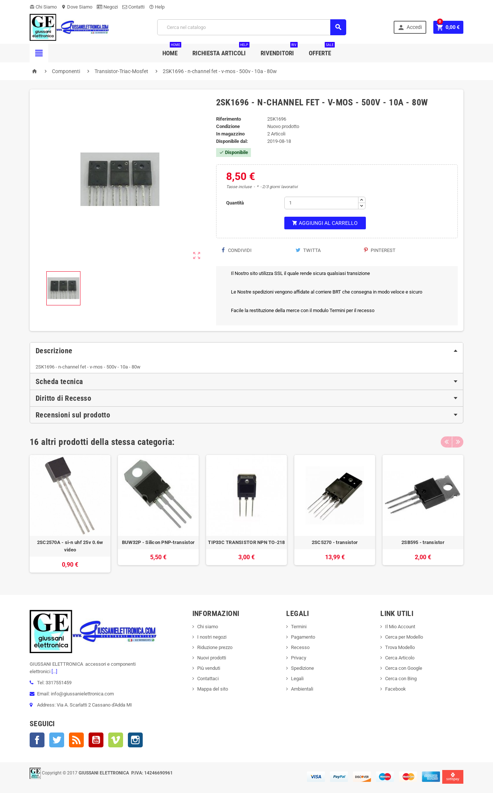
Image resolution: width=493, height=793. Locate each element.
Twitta (308, 250)
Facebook (37, 740)
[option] (70, 514)
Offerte (322, 50)
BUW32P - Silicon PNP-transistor (158, 542)
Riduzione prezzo (214, 647)
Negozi (107, 7)
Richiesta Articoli (220, 50)
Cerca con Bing (401, 678)
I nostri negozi (211, 637)
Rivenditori (279, 50)
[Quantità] (321, 203)
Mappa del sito (212, 689)
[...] (53, 671)
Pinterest (380, 250)
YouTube (96, 740)
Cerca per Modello (404, 637)
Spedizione (302, 668)
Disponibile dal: (232, 141)
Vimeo (115, 740)
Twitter (56, 740)
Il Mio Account (400, 626)
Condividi (237, 250)
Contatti (133, 7)
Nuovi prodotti (211, 658)
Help (157, 7)
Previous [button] (446, 442)
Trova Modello (400, 647)
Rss (76, 740)
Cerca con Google (403, 668)
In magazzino (230, 134)
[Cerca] (251, 27)
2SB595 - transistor (422, 542)
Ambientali (302, 689)
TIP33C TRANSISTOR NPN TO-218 (246, 542)
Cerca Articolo (399, 658)
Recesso (300, 647)
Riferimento (228, 119)
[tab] (246, 351)
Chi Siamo (43, 7)
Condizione (228, 126)
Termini (299, 626)
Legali (297, 678)
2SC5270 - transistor (335, 542)
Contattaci (208, 678)
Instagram (135, 740)
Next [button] (457, 442)
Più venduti (208, 668)
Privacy (298, 658)
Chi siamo (207, 626)
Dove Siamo (76, 7)
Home (171, 50)
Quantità (235, 203)
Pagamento (303, 637)
